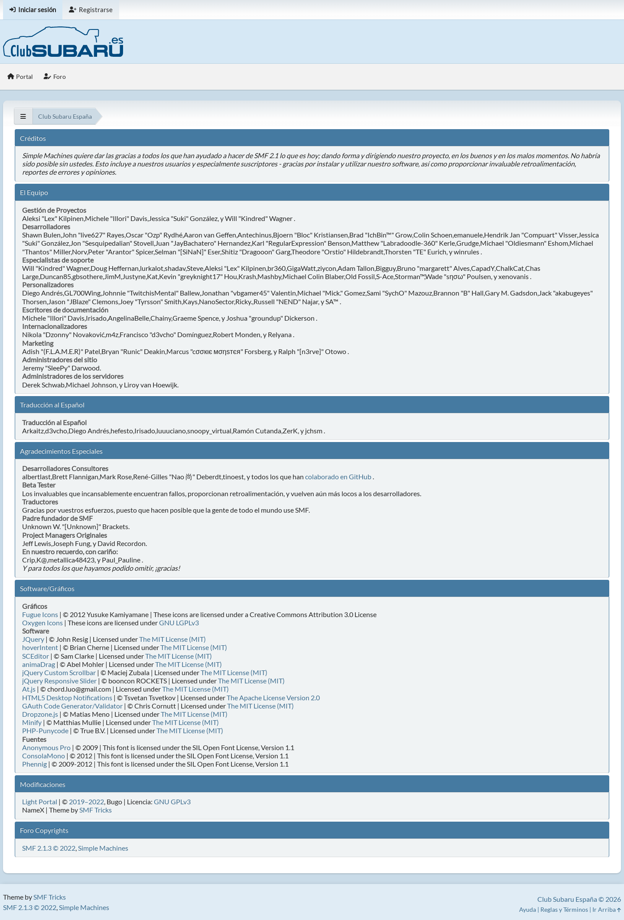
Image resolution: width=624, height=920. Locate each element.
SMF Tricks (95, 810)
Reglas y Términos (564, 909)
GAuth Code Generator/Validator (72, 706)
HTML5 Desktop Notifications (67, 697)
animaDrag (38, 664)
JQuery (33, 639)
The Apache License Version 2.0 (273, 697)
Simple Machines (103, 848)
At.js (29, 689)
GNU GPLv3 (172, 801)
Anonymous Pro (46, 747)
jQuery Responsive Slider (59, 680)
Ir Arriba (606, 909)
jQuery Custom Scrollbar (59, 672)
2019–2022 (86, 801)
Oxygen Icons (42, 622)
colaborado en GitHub (338, 476)
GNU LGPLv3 (179, 622)
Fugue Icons (40, 614)
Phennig (34, 764)
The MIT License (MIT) (172, 639)
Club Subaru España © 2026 (579, 899)
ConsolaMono (43, 755)
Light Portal (39, 801)
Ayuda (527, 909)
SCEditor (35, 656)
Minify (32, 722)
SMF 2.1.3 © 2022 (48, 848)
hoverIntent (40, 647)
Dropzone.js (40, 714)
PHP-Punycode (45, 730)
